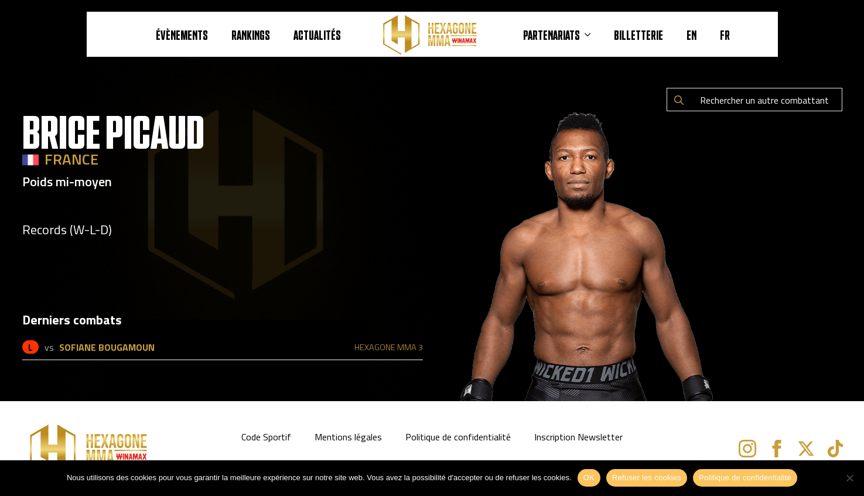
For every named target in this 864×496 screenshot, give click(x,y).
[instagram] (747, 448)
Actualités (317, 34)
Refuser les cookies (646, 477)
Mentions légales (348, 437)
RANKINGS (250, 34)
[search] (679, 100)
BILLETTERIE (638, 34)
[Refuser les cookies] (849, 478)
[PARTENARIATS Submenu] (591, 34)
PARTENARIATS (551, 34)
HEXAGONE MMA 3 (388, 347)
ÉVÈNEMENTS (182, 34)
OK (589, 477)
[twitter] (806, 448)
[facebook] (777, 448)
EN (691, 34)
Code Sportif (266, 437)
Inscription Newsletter (578, 437)
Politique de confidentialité (458, 437)
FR (725, 34)
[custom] (835, 448)
